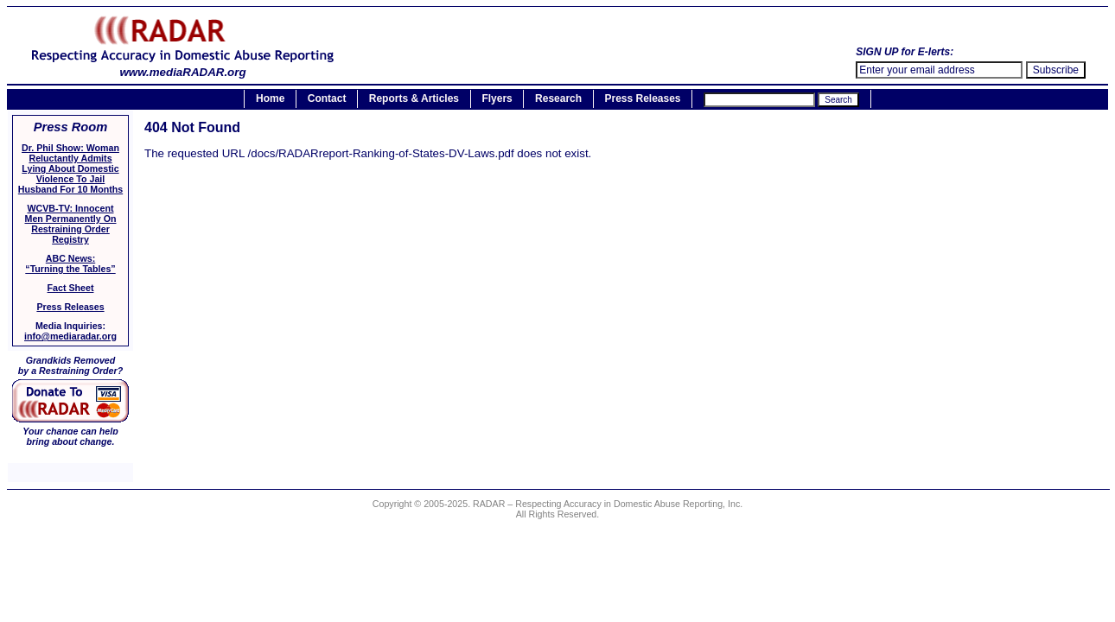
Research (558, 99)
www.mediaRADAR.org (182, 67)
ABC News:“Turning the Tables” (70, 263)
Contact (327, 99)
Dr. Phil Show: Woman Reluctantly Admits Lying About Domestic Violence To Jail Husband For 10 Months (70, 168)
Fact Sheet (71, 287)
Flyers (496, 99)
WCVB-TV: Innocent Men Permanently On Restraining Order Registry (71, 223)
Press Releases (642, 99)
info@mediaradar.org (70, 336)
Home (270, 99)
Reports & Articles (414, 99)
